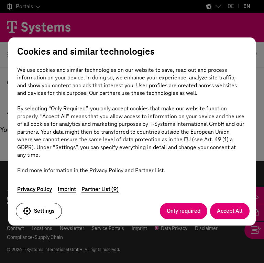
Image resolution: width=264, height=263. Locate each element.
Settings (39, 211)
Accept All (230, 211)
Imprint (67, 189)
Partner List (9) (100, 189)
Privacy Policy (34, 189)
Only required (183, 211)
